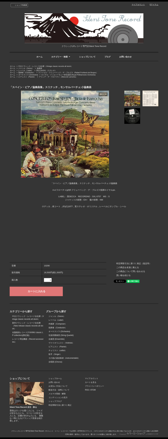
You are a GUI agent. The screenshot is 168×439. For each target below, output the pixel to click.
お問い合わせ (125, 57)
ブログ (107, 57)
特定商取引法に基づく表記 (60, 405)
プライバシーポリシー (94, 386)
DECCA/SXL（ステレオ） (46, 70)
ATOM (93, 390)
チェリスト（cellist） (58, 350)
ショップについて (87, 57)
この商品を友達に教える (127, 267)
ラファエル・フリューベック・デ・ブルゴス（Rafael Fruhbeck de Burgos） (68, 72)
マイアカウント (138, 4)
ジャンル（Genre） (26, 68)
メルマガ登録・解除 (57, 394)
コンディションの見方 (58, 397)
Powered (139, 434)
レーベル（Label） (25, 70)
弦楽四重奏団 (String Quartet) (61, 335)
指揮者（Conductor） (26, 72)
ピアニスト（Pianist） (27, 77)
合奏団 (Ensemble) (57, 339)
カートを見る (90, 382)
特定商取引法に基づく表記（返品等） (133, 263)
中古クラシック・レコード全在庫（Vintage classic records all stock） (45, 66)
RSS (87, 390)
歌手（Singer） (55, 354)
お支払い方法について (58, 386)
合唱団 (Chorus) (55, 362)
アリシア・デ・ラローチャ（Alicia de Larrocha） (58, 77)
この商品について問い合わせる (130, 271)
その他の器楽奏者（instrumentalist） (64, 358)
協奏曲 (39, 68)
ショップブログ (55, 401)
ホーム (39, 57)
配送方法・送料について (59, 390)
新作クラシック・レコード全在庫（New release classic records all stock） (27, 326)
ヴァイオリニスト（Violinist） (61, 343)
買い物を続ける (123, 275)
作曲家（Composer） (58, 324)
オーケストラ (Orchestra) (28, 75)
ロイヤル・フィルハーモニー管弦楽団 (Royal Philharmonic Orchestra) (68, 75)
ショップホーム (55, 378)
